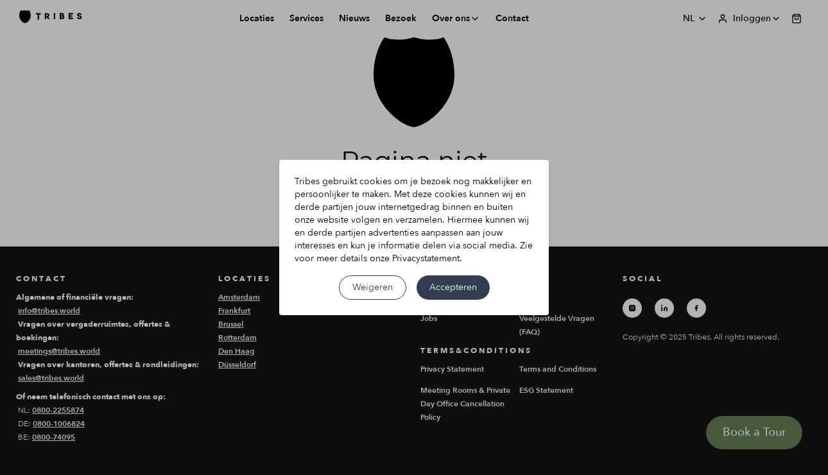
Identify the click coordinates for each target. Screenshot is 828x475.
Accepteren (453, 287)
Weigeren (372, 287)
